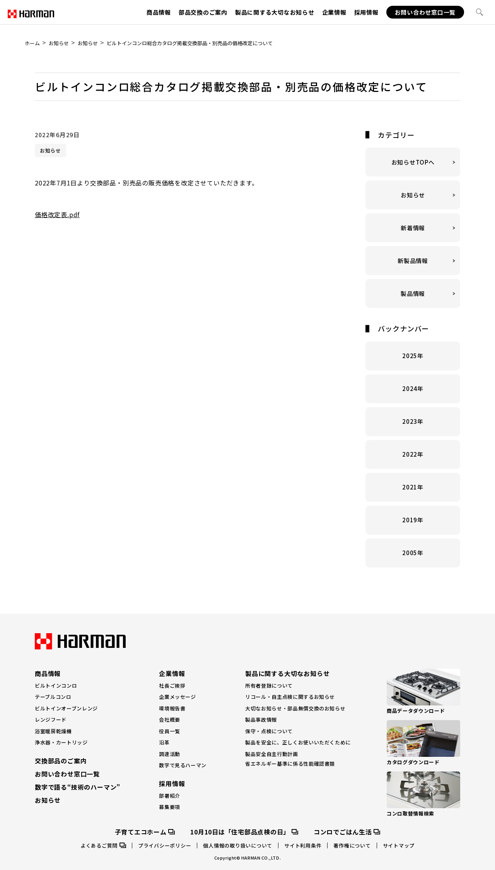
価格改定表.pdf (57, 205)
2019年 (412, 510)
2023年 (412, 412)
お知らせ (50, 140)
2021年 (412, 478)
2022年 (412, 445)
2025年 (412, 346)
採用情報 (366, 12)
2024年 (412, 379)
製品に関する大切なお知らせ (274, 12)
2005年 (412, 543)
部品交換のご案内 (203, 12)
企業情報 (334, 12)
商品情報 (159, 12)
